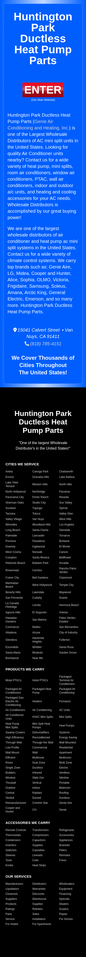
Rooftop (64, 792)
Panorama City (15, 497)
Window (10, 777)
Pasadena (38, 541)
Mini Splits (65, 716)
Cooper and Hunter (13, 809)
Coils (35, 860)
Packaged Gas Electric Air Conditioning (15, 701)
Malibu (36, 627)
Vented (10, 797)
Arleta (9, 471)
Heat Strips (39, 865)
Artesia (63, 612)
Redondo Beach (15, 563)
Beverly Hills (13, 592)
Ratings (10, 909)
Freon (62, 860)
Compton (11, 557)
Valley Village (14, 519)
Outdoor (10, 787)
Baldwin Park (40, 563)
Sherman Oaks (15, 502)
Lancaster (38, 535)
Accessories (66, 835)
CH (34, 809)
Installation (38, 919)
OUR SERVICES (18, 876)
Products (11, 904)
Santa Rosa (66, 647)
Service (10, 919)
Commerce (12, 627)
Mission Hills (40, 484)
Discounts (38, 893)
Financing (65, 893)
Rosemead (12, 570)
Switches (11, 850)
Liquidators (12, 888)
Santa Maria (13, 652)
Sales (35, 914)
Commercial (39, 747)
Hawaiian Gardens (11, 619)
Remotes (64, 855)
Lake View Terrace (12, 484)
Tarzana (10, 513)
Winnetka (11, 524)
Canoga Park (40, 471)
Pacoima (64, 491)
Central (10, 792)
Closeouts (12, 893)
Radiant (37, 792)
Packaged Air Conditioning (67, 690)
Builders (10, 772)
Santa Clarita (40, 530)
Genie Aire (65, 802)
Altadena (11, 632)
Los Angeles (66, 524)
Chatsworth (66, 471)
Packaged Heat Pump (41, 690)
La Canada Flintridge (12, 605)
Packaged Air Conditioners (14, 690)
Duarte (63, 597)
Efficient (10, 757)
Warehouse (39, 899)
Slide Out (38, 777)
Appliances (66, 840)
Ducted (36, 797)
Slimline (64, 777)
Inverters (11, 845)
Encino (10, 477)
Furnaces (65, 701)
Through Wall (14, 742)
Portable (64, 782)
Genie (63, 809)
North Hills (65, 484)
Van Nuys (38, 519)
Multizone (38, 757)
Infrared (37, 772)
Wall (35, 752)
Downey (10, 546)
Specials (64, 899)
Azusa (36, 632)
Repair (63, 914)
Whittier (37, 647)
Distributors (39, 883)
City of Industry (68, 632)
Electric (63, 767)
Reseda (64, 497)
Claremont (65, 577)
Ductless (37, 767)
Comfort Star (40, 802)
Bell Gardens (40, 577)
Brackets (64, 845)
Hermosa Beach (69, 605)
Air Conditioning (42, 710)
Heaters (37, 701)
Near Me (37, 658)
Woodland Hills (41, 524)
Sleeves (10, 855)
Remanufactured (16, 802)
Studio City (39, 502)
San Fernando (14, 597)
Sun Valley (65, 502)
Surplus (64, 909)
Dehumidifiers (40, 732)
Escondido (12, 647)
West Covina (13, 552)
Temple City (66, 585)
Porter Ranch (40, 497)
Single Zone (13, 767)
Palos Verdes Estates (67, 619)
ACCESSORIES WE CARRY (28, 823)
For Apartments (41, 924)
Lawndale (38, 592)
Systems (64, 732)
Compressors (40, 835)
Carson (63, 552)
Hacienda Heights (38, 639)
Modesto (37, 652)
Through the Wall (42, 742)
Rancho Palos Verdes (67, 570)
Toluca (36, 513)
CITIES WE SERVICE (22, 464)
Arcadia (64, 563)
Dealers (64, 904)
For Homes (66, 919)
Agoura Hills (13, 612)
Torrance (64, 535)
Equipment (65, 888)
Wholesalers (66, 883)
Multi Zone (65, 762)
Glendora (11, 639)
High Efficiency (15, 737)
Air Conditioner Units (15, 716)
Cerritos (37, 570)
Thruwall (11, 782)
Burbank (64, 541)
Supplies (37, 845)
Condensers (13, 840)
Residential (66, 747)
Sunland (11, 508)
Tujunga (37, 508)
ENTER (43, 90)
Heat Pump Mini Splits (12, 725)
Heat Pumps (66, 725)
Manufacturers (14, 883)
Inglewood (38, 546)
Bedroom (64, 787)
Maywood (65, 592)
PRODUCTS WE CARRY (25, 669)
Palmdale (11, 535)
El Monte (64, 546)
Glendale (64, 530)
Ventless (64, 772)
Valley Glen (66, 513)
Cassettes (38, 850)
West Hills (65, 519)
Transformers (40, 830)
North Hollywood (16, 491)
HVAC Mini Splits (42, 716)
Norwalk (37, 552)
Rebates (37, 909)
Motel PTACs (14, 680)
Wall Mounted (67, 742)
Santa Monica (40, 557)
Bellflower (65, 557)
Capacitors (38, 840)
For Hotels (12, 924)
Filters (63, 850)
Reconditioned (41, 737)
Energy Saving (68, 737)
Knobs (9, 865)
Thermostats (13, 835)
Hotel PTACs (40, 680)
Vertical (36, 782)
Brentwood (12, 658)
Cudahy (37, 597)
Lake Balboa (67, 477)
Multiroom (65, 757)
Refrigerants (66, 830)
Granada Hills (40, 477)
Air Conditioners (15, 710)
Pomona (11, 541)
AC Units (64, 710)
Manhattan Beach (12, 585)
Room (9, 762)
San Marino (39, 619)
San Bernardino (68, 627)
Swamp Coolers (15, 732)
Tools (9, 860)
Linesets (37, 855)
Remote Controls (16, 830)
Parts (9, 914)
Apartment (65, 752)
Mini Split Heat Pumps (41, 725)
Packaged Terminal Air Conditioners (67, 680)
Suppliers (11, 899)
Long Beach (13, 530)
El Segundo (39, 612)
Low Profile (12, 747)
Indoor (36, 787)
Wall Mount (12, 752)
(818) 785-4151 (43, 343)
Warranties (39, 888)
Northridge (38, 491)
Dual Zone (38, 762)
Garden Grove (68, 652)
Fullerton (64, 639)
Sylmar (63, 508)
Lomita (36, 605)
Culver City (12, 577)
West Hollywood (42, 585)
